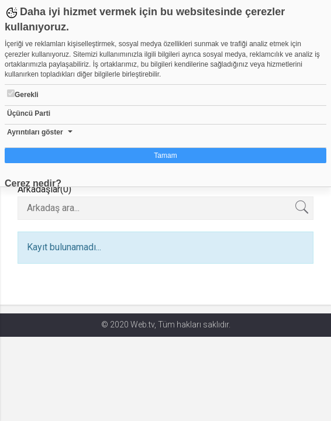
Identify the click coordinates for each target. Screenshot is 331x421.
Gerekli (23, 94)
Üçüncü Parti (28, 113)
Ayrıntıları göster (35, 132)
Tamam (165, 155)
